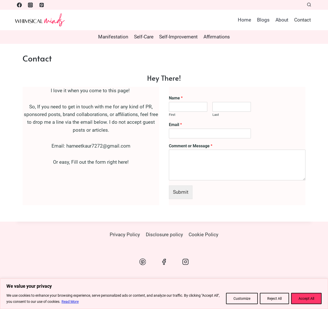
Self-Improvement (178, 37)
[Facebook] (19, 5)
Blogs (263, 20)
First (172, 115)
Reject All (274, 298)
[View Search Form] (309, 4)
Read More (70, 302)
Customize (241, 298)
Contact (302, 20)
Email (175, 124)
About (281, 20)
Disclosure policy (164, 235)
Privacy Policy (125, 235)
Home (244, 20)
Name (176, 98)
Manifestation (113, 37)
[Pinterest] (41, 5)
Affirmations (216, 37)
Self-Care (143, 37)
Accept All (306, 298)
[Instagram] (30, 5)
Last (215, 115)
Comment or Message (190, 145)
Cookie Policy (203, 235)
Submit (180, 192)
